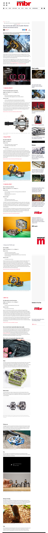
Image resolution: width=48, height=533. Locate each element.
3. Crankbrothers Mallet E (7, 184)
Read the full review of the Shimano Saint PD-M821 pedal (11, 269)
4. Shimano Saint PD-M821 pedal (8, 245)
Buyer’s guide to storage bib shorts (38, 125)
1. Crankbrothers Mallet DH (7, 88)
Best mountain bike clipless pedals (38, 99)
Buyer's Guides (8, 21)
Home (4, 21)
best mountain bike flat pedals (21, 63)
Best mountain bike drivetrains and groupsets (38, 112)
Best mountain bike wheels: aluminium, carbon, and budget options (37, 86)
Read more (38, 141)
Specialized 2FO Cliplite (6, 328)
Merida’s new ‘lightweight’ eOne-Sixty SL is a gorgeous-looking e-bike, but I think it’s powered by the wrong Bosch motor (38, 156)
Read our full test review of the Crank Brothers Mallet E (11, 213)
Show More (35, 319)
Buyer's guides (35, 68)
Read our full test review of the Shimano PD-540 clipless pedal (12, 158)
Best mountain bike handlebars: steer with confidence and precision (38, 138)
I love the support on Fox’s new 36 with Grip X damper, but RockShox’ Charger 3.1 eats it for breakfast (38, 171)
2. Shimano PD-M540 (6, 137)
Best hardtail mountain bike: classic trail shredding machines (38, 314)
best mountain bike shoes (14, 62)
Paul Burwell (7, 29)
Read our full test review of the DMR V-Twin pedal (10, 318)
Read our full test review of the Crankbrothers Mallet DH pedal (12, 111)
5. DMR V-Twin (5, 293)
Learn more (18, 24)
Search (43, 522)
